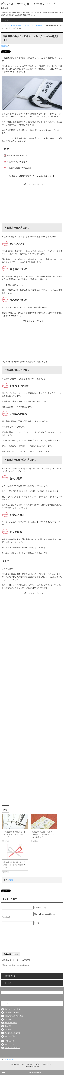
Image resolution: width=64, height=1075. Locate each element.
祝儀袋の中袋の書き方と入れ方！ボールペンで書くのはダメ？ (14, 865)
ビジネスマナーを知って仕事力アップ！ (29, 4)
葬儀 (11, 880)
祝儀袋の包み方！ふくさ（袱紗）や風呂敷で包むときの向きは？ (43, 834)
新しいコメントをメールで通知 (17, 960)
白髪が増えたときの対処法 (14, 1016)
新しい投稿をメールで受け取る (17, 965)
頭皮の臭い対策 (10, 1036)
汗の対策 (8, 1026)
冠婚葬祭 (4, 46)
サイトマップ (9, 1044)
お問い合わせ (9, 1041)
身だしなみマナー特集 (12, 1009)
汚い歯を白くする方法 (12, 1033)
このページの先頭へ (34, 1072)
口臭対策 (8, 1019)
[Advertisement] (32, 204)
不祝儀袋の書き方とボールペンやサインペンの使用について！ (14, 834)
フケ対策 (8, 1029)
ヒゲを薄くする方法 (12, 1012)
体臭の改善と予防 (11, 1023)
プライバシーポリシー (12, 1048)
